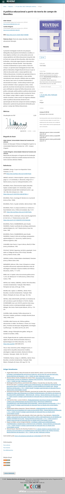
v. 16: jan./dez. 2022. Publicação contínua (25, 6)
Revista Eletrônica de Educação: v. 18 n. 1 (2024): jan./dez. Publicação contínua (28, 432)
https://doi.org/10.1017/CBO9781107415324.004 (16, 220)
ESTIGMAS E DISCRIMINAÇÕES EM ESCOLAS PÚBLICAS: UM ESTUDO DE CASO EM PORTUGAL (32, 374)
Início (4, 6)
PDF (43, 57)
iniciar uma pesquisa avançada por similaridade (27, 436)
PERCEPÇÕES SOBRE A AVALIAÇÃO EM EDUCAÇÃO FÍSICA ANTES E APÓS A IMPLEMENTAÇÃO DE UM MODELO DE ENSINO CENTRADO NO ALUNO (34, 416)
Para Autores (6, 447)
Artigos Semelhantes (10, 369)
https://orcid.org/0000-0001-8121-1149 (11, 24)
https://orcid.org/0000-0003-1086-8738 (11, 30)
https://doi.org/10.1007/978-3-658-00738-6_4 (15, 194)
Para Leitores (6, 445)
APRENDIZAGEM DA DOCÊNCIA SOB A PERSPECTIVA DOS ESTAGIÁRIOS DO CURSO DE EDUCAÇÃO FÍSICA (32, 409)
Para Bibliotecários (8, 450)
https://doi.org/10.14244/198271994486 (17, 35)
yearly (34, 131)
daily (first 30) (23, 131)
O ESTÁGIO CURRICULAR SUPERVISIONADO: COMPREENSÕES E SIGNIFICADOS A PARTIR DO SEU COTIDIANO (31, 423)
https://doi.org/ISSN (8, 344)
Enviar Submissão (9, 473)
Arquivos (10, 6)
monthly (29, 131)
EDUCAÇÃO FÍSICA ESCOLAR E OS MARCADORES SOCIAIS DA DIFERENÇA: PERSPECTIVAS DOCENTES (30, 378)
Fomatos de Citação (46, 86)
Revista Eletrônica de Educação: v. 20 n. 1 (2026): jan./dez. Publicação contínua (28, 376)
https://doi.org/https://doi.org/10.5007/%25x (18, 174)
